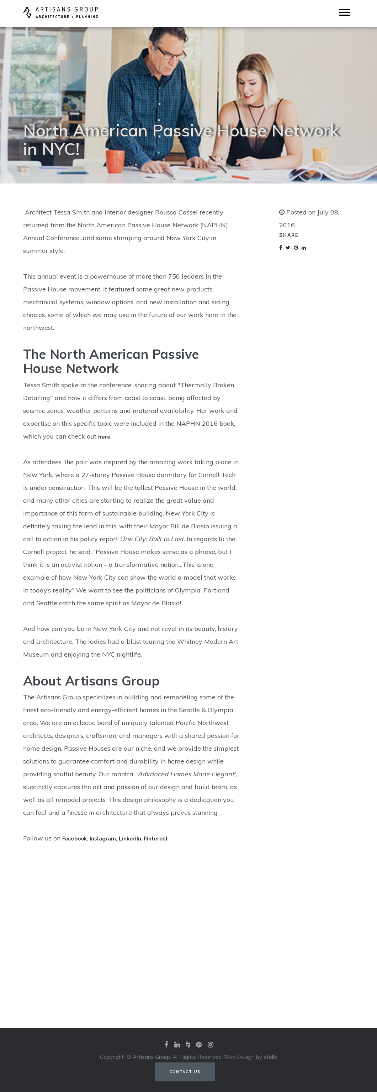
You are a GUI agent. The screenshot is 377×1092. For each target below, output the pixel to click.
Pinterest (156, 839)
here (104, 437)
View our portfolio (188, 978)
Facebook (74, 839)
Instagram (103, 839)
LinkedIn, (131, 839)
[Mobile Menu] (344, 12)
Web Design (239, 1057)
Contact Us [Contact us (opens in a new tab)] (185, 1072)
